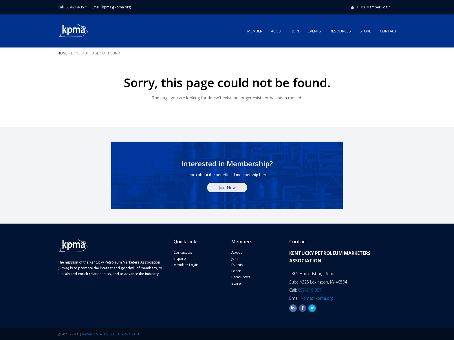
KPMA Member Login (373, 7)
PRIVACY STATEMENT (98, 334)
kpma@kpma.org (116, 7)
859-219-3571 (311, 290)
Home (62, 53)
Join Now (227, 187)
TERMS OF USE (129, 334)
